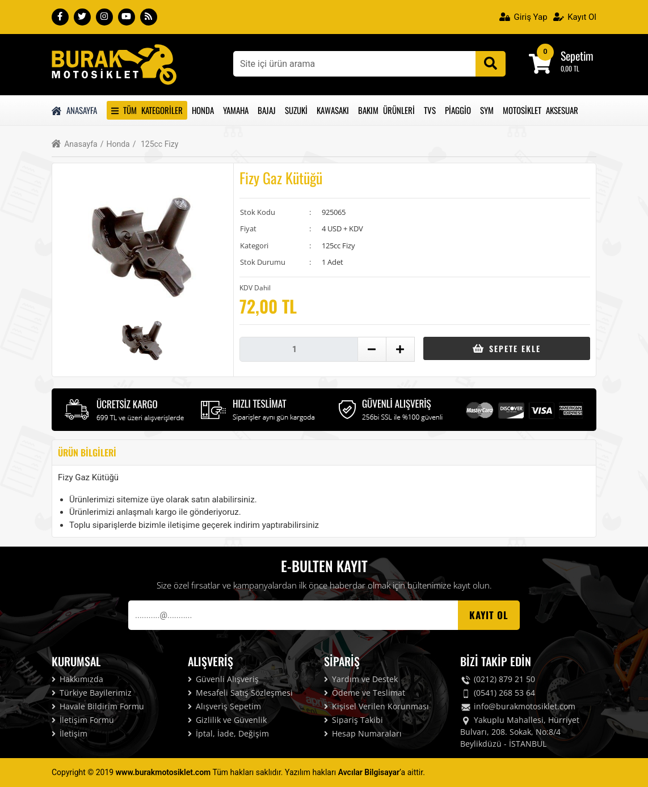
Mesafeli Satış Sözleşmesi (240, 692)
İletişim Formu (83, 719)
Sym (487, 110)
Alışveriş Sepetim (224, 706)
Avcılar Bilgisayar (368, 772)
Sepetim (577, 55)
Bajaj (267, 110)
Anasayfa (74, 110)
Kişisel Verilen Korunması (376, 706)
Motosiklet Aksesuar (540, 110)
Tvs (430, 110)
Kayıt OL (488, 615)
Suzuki (296, 110)
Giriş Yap (523, 17)
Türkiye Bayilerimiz (92, 692)
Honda (203, 110)
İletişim (69, 733)
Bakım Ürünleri (386, 110)
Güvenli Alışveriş (223, 679)
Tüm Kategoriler (147, 110)
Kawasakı (333, 110)
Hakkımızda (77, 679)
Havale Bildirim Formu (98, 706)
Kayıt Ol (574, 17)
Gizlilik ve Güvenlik (227, 719)
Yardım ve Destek (361, 679)
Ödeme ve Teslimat (364, 692)
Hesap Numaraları (363, 733)
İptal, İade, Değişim (228, 733)
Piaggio (458, 110)
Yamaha (236, 110)
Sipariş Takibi (353, 719)
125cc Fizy (156, 144)
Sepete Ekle (506, 348)
